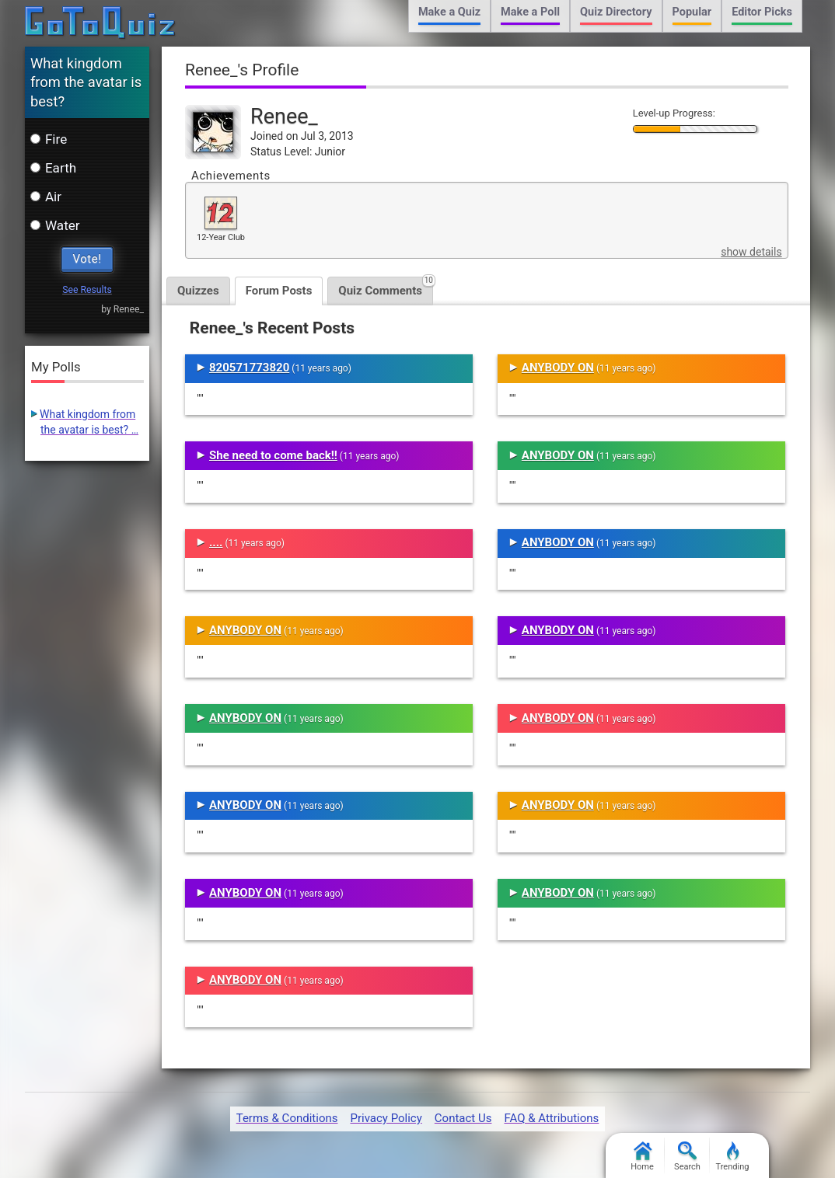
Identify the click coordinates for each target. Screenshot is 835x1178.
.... (215, 542)
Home (642, 1156)
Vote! (87, 259)
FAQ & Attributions (551, 1118)
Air (45, 196)
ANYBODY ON (245, 630)
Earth (53, 168)
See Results (87, 289)
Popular (692, 12)
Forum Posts (279, 291)
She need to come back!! (273, 455)
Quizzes (198, 291)
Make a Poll (530, 12)
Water (55, 225)
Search (687, 1156)
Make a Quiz (449, 12)
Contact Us (463, 1118)
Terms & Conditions (287, 1118)
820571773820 (249, 368)
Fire (48, 139)
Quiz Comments (385, 287)
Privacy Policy (385, 1118)
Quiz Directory (616, 12)
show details (751, 252)
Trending (732, 1156)
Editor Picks (762, 12)
